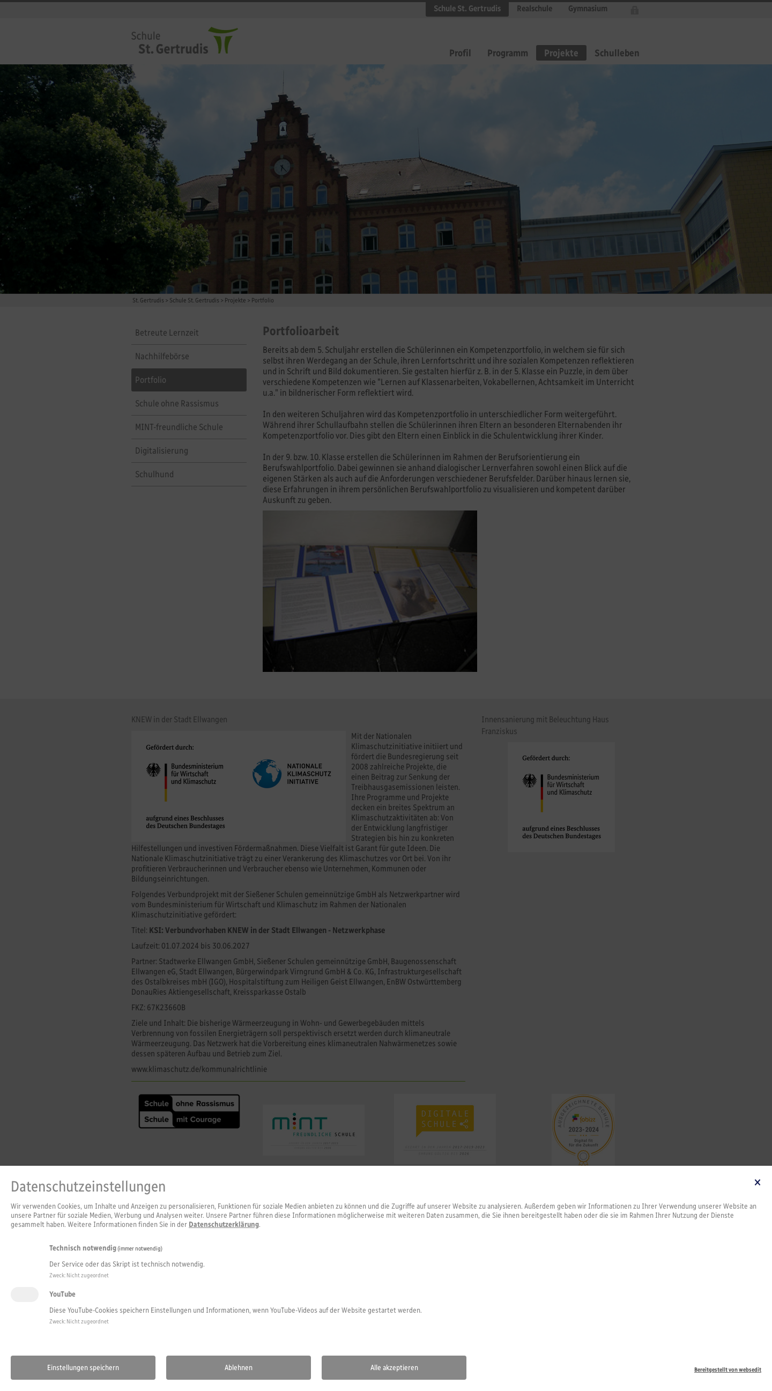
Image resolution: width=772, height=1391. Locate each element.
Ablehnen (239, 1367)
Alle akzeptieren (394, 1367)
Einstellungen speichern (83, 1367)
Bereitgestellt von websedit (727, 1369)
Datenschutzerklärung (224, 1224)
